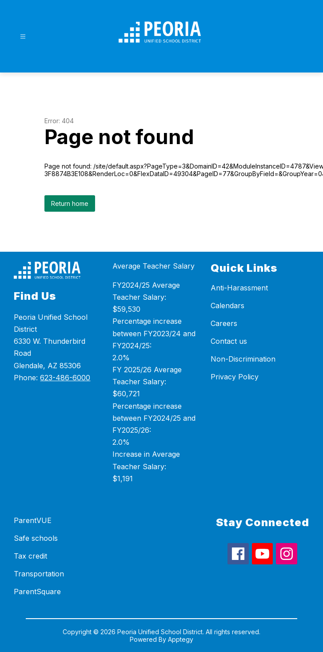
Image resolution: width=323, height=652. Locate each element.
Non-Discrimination (243, 358)
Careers (224, 323)
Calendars (227, 305)
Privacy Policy (235, 376)
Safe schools (36, 538)
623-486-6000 (65, 377)
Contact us (229, 341)
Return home (69, 203)
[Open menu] (23, 37)
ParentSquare (37, 591)
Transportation (39, 573)
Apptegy (180, 639)
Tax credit (30, 555)
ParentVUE (33, 520)
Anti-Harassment (239, 287)
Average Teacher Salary (153, 266)
